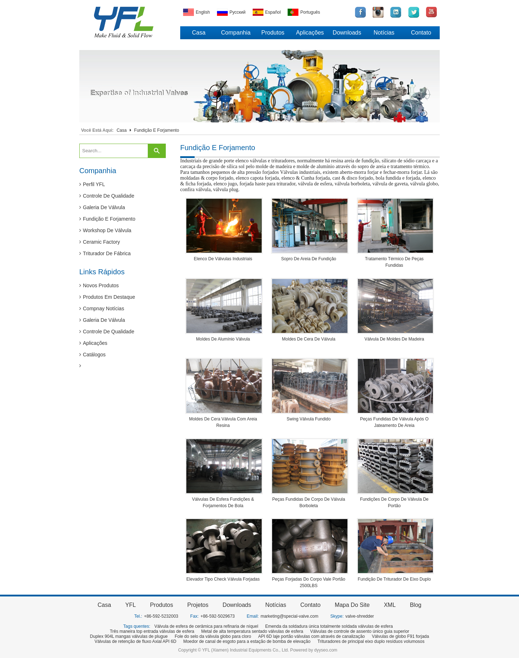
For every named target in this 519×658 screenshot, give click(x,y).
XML (390, 605)
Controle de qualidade (106, 196)
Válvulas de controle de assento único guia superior (359, 631)
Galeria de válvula (102, 207)
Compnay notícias (101, 308)
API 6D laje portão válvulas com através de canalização (311, 636)
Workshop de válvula (105, 230)
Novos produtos (99, 285)
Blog (415, 605)
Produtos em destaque (107, 297)
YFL (130, 605)
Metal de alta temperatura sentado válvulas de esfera (252, 631)
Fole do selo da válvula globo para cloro (213, 636)
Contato (421, 33)
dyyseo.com (325, 650)
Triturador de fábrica (105, 253)
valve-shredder (359, 616)
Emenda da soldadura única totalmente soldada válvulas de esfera (329, 626)
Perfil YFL (92, 184)
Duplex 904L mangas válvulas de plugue (129, 636)
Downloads (347, 33)
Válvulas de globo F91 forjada (400, 636)
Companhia (235, 33)
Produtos (272, 33)
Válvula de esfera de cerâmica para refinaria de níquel (206, 626)
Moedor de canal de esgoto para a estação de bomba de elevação (246, 641)
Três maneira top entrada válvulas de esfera (152, 631)
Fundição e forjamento (107, 219)
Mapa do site (352, 605)
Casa (198, 33)
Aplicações (310, 33)
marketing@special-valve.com (289, 616)
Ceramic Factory (99, 242)
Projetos (198, 605)
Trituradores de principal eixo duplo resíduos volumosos (371, 641)
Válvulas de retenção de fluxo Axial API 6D (135, 641)
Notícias (384, 33)
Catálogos (92, 354)
